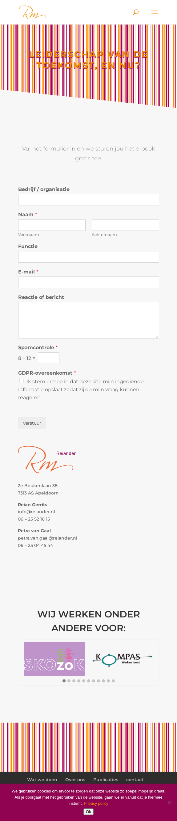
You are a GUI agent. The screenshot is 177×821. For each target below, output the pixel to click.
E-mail (28, 272)
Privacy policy (96, 803)
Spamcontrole (38, 347)
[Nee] (169, 802)
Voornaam (28, 234)
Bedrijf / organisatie (44, 189)
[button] (64, 681)
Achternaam (104, 234)
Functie (28, 246)
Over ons (75, 779)
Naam (27, 214)
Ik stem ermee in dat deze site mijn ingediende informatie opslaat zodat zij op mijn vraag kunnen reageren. (81, 389)
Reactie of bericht (41, 297)
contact (134, 779)
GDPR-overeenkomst (47, 373)
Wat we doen (42, 779)
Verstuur (32, 423)
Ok (88, 811)
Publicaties (105, 779)
